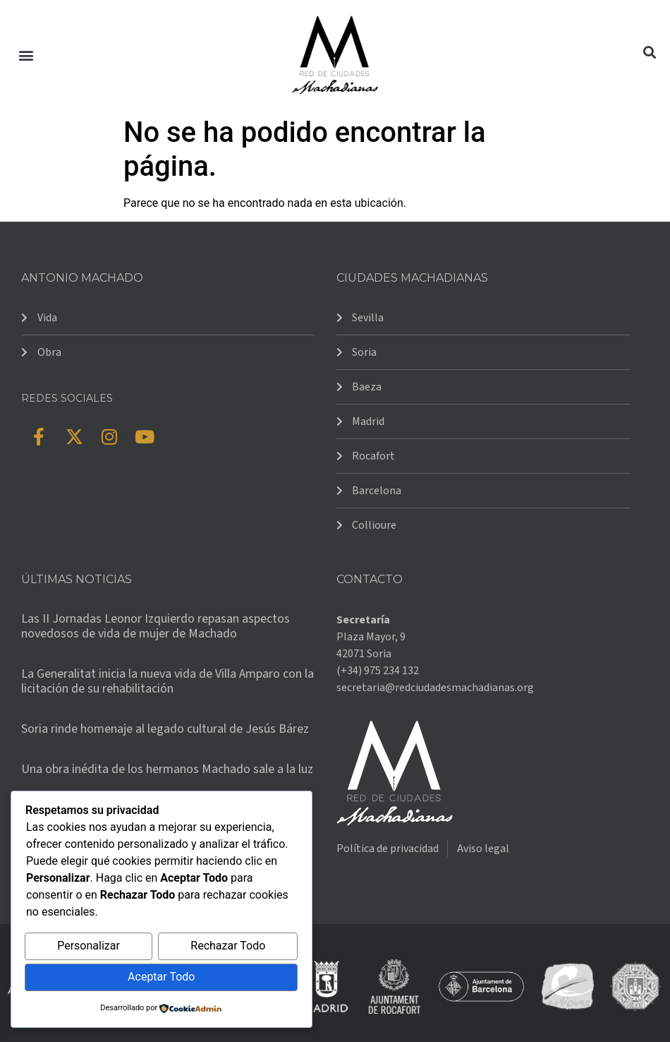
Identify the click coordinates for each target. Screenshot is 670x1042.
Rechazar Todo (227, 947)
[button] (25, 54)
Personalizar (88, 947)
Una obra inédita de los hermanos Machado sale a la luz (167, 769)
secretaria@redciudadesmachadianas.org (435, 687)
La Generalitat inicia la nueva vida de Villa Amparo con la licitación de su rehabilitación (167, 681)
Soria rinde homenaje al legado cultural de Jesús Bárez (165, 729)
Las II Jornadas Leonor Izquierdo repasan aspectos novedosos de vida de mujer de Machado (155, 626)
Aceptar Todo (161, 977)
